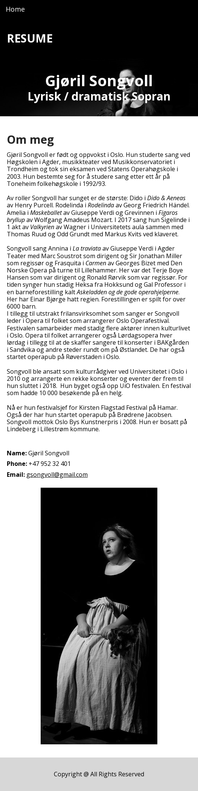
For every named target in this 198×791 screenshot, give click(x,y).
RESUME (30, 38)
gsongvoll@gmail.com (57, 474)
